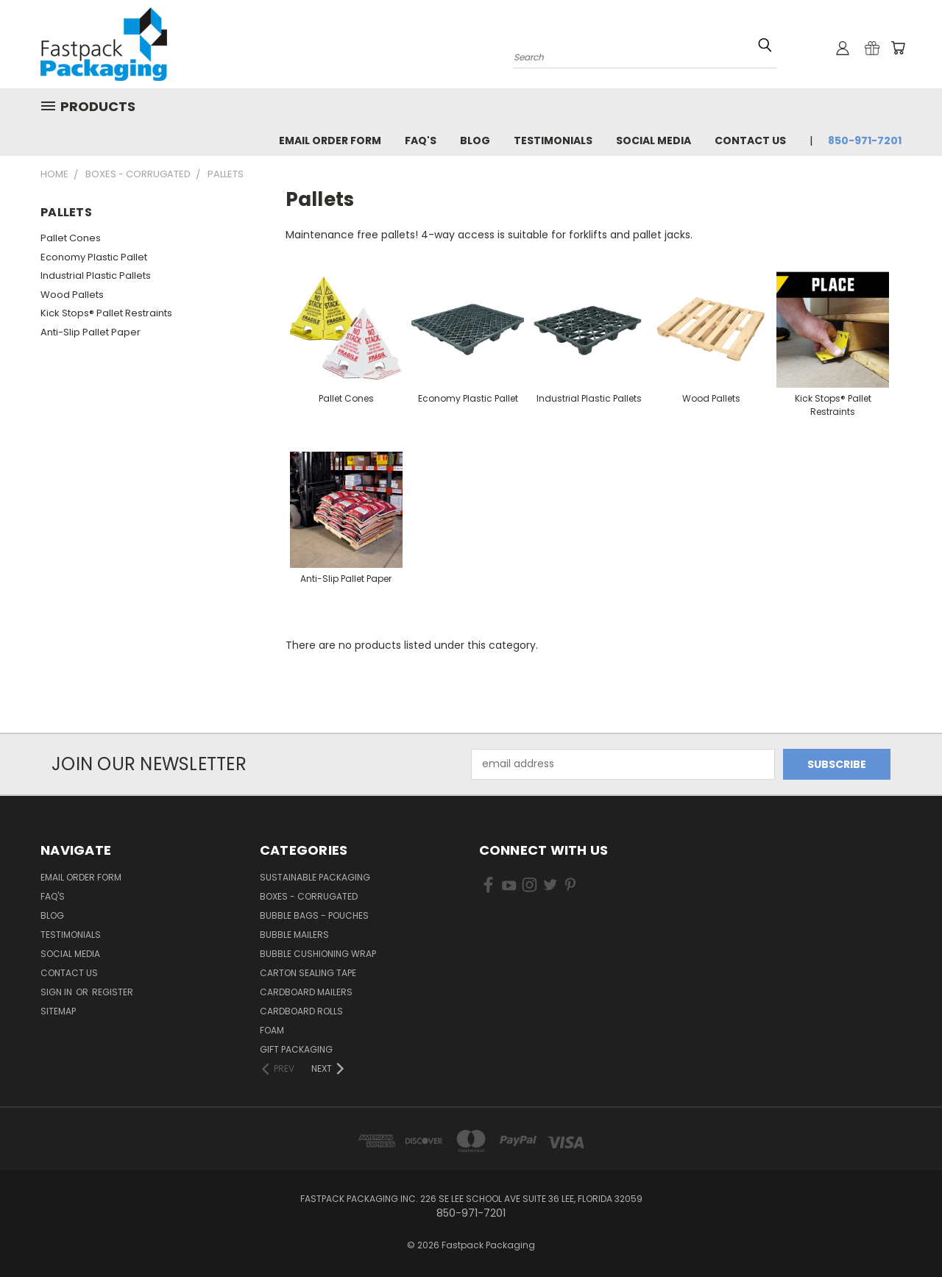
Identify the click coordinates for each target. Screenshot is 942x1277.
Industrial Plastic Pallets (95, 275)
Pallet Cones (70, 238)
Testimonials (553, 140)
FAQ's (420, 140)
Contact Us (750, 140)
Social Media (653, 140)
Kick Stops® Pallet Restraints (106, 313)
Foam (272, 1030)
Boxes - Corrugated (309, 896)
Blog (475, 140)
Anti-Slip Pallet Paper (90, 332)
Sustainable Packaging (315, 877)
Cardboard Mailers (306, 992)
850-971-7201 (865, 140)
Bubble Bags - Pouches (314, 915)
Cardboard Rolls (301, 1011)
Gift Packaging (296, 1049)
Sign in (57, 992)
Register (112, 992)
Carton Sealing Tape (308, 973)
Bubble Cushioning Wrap (318, 953)
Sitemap (58, 1011)
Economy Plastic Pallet (93, 257)
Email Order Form (330, 140)
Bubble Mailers (294, 934)
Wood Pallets (72, 295)
